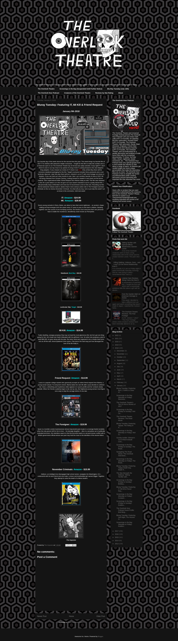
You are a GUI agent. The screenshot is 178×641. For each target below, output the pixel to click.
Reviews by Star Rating (104, 93)
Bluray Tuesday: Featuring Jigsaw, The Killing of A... (125, 425)
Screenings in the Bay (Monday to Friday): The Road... (125, 461)
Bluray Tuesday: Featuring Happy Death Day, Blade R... (125, 468)
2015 (117, 537)
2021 (117, 338)
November (121, 354)
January (120, 385)
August (119, 363)
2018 (117, 348)
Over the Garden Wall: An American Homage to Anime (131, 296)
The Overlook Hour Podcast (48, 93)
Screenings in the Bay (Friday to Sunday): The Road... (125, 447)
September (121, 360)
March (119, 379)
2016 (117, 534)
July (118, 366)
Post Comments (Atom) (75, 622)
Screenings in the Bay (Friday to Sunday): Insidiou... (124, 503)
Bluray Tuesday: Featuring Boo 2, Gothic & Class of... (125, 390)
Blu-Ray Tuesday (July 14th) (118, 89)
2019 (117, 345)
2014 (117, 540)
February (120, 382)
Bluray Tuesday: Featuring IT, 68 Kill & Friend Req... (125, 489)
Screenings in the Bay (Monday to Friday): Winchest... (124, 397)
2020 (117, 342)
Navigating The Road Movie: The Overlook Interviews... (124, 454)
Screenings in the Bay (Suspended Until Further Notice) (80, 89)
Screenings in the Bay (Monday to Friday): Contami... (124, 496)
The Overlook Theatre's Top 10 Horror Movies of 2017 (125, 404)
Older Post (100, 616)
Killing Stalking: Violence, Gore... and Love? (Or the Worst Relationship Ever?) (126, 264)
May (118, 373)
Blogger (100, 636)
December (121, 351)
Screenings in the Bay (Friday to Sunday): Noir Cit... (125, 411)
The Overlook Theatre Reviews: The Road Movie (124, 418)
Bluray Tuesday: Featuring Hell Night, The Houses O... (125, 517)
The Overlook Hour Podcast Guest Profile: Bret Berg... (125, 510)
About (120, 93)
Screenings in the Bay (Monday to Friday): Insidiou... (124, 524)
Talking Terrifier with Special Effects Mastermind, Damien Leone (129, 245)
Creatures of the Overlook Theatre (77, 93)
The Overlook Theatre (46, 89)
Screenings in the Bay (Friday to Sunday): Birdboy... (124, 482)
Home (71, 616)
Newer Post (42, 616)
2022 (117, 335)
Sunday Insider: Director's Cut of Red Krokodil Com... (125, 440)
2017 (117, 531)
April (118, 376)
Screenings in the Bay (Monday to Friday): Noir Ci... (126, 432)
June (119, 370)
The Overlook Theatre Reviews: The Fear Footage (130, 314)
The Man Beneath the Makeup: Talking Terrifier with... (124, 475)
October (120, 357)
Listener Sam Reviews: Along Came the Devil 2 (130, 279)
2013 (117, 544)
